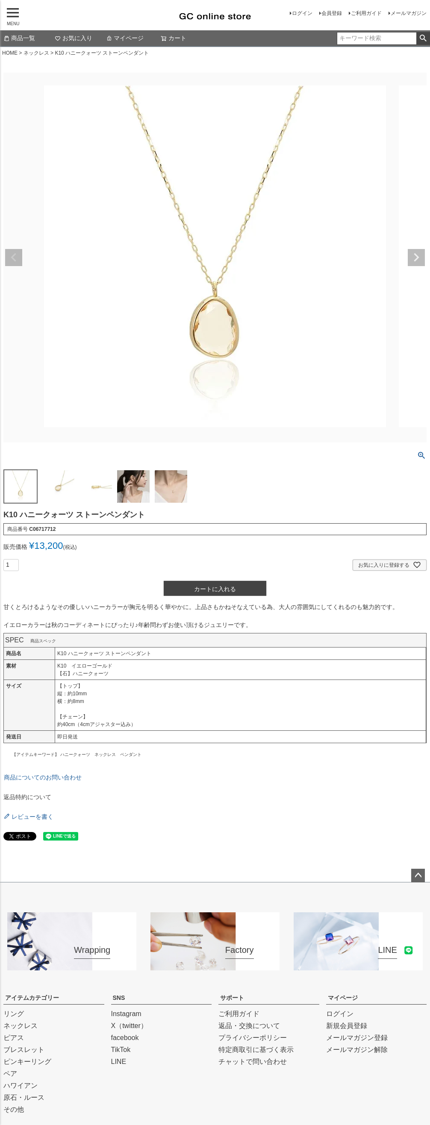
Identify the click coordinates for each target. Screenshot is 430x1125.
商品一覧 (19, 38)
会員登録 (331, 13)
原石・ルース (23, 1097)
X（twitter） (129, 1025)
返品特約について (27, 797)
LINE (119, 1061)
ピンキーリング (27, 1061)
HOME (10, 53)
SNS (119, 997)
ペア (10, 1073)
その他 (13, 1109)
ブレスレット (23, 1049)
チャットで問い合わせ (252, 1061)
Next (416, 257)
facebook (125, 1037)
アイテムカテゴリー (32, 997)
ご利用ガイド (366, 13)
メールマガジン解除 (357, 1049)
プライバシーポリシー (252, 1037)
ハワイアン (20, 1085)
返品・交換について (249, 1025)
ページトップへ (418, 875)
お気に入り (73, 38)
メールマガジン (409, 13)
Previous (13, 257)
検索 (423, 38)
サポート (232, 997)
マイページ (125, 38)
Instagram (126, 1013)
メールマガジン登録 (357, 1037)
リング (13, 1013)
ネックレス (36, 53)
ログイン (302, 13)
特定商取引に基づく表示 (256, 1049)
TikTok (121, 1049)
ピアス (13, 1037)
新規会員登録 (346, 1025)
